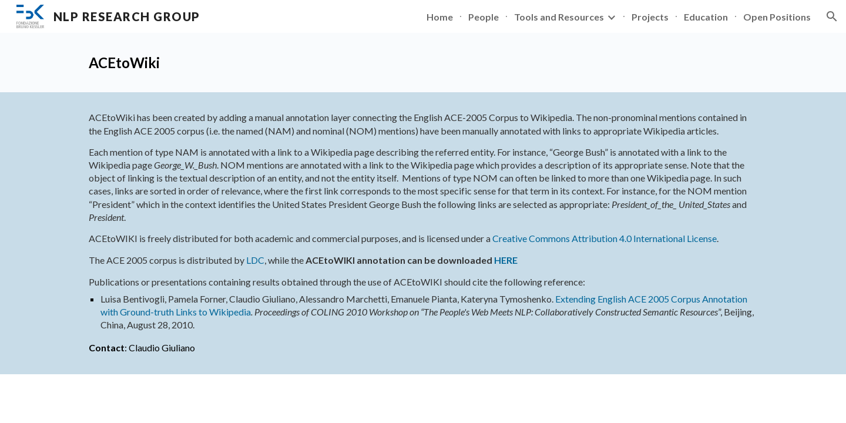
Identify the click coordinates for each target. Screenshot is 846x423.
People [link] (483, 16)
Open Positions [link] (777, 16)
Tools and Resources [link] (559, 16)
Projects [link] (650, 16)
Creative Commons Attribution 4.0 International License (604, 238)
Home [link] (440, 16)
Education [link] (706, 16)
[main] (423, 62)
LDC (255, 260)
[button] (832, 16)
